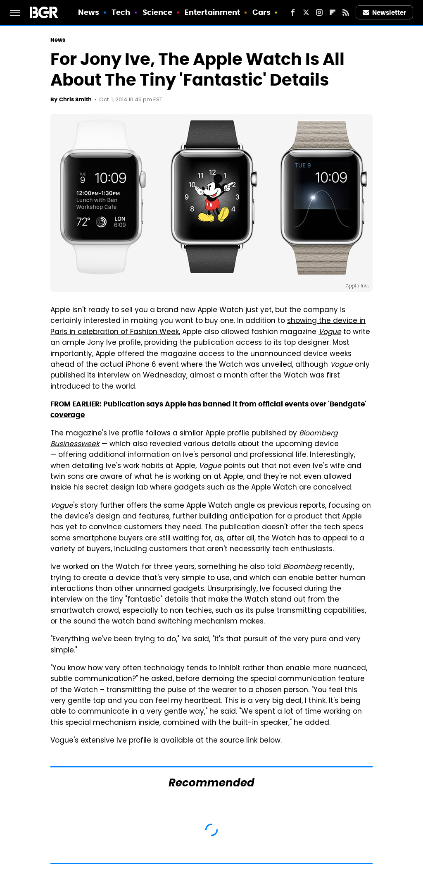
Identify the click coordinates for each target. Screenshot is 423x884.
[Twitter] (306, 12)
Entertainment (212, 12)
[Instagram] (319, 12)
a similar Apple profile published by (193, 439)
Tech (121, 12)
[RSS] (345, 12)
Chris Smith (75, 99)
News (88, 12)
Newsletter (384, 13)
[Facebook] (293, 12)
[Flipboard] (332, 12)
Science (158, 12)
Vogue (329, 332)
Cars (261, 12)
